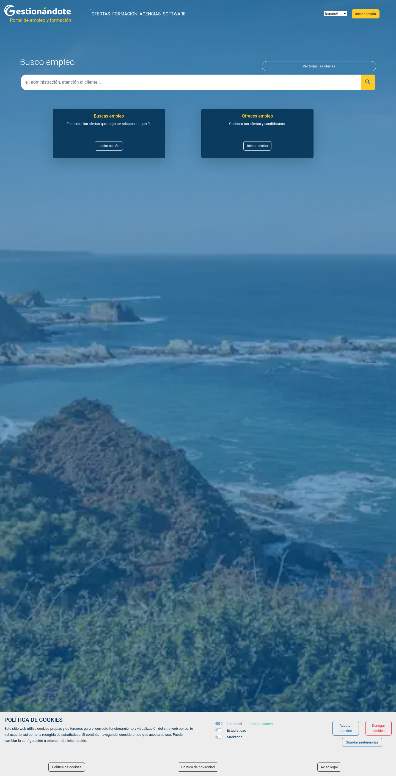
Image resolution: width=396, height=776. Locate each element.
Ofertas (101, 14)
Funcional (234, 724)
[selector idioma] (335, 13)
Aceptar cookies (346, 728)
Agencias (150, 14)
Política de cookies (66, 767)
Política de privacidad (198, 767)
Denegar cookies (378, 728)
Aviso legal (329, 767)
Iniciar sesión (108, 146)
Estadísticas (236, 730)
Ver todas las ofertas (319, 66)
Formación (124, 14)
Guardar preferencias (362, 742)
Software (174, 14)
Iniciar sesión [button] (365, 14)
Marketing (235, 737)
